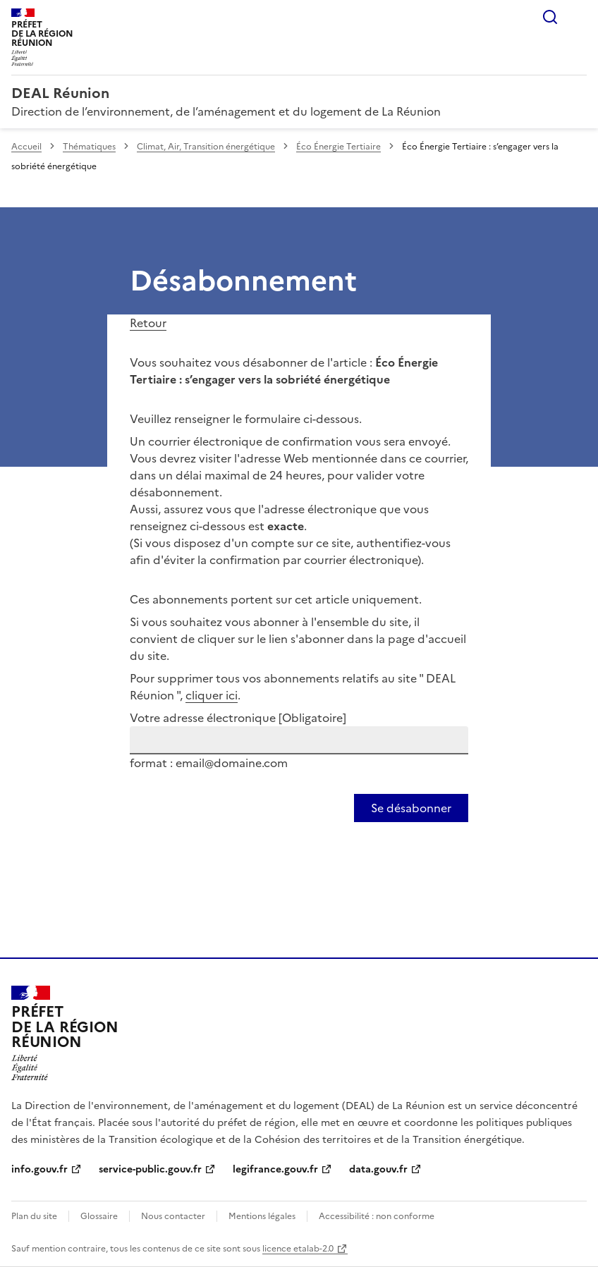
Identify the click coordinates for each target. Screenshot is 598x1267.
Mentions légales (261, 1216)
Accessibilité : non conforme (376, 1216)
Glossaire (99, 1216)
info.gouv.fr (39, 1169)
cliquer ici (211, 695)
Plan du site (34, 1216)
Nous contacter (173, 1216)
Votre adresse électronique (238, 717)
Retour (148, 322)
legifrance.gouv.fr (275, 1169)
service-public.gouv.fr (150, 1169)
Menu (578, 17)
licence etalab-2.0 (298, 1248)
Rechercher (550, 17)
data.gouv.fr (378, 1169)
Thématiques (89, 146)
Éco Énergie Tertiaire (338, 146)
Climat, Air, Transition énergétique (206, 146)
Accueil (26, 146)
